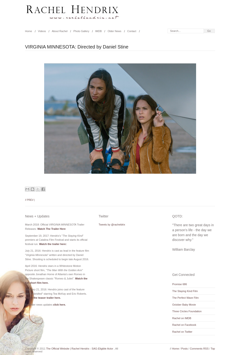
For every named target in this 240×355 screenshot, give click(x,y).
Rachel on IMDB (181, 318)
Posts (184, 348)
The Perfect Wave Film (185, 297)
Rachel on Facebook (184, 324)
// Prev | (30, 200)
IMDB (98, 31)
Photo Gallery (81, 31)
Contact (131, 31)
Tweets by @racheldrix (112, 224)
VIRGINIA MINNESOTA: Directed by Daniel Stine (76, 46)
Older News (114, 31)
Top (213, 348)
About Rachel (59, 31)
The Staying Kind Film (185, 291)
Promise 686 (179, 284)
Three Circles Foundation (187, 311)
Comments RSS (199, 348)
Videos (42, 31)
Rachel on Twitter (182, 331)
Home (28, 31)
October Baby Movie (184, 304)
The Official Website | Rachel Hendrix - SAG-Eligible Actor (80, 348)
